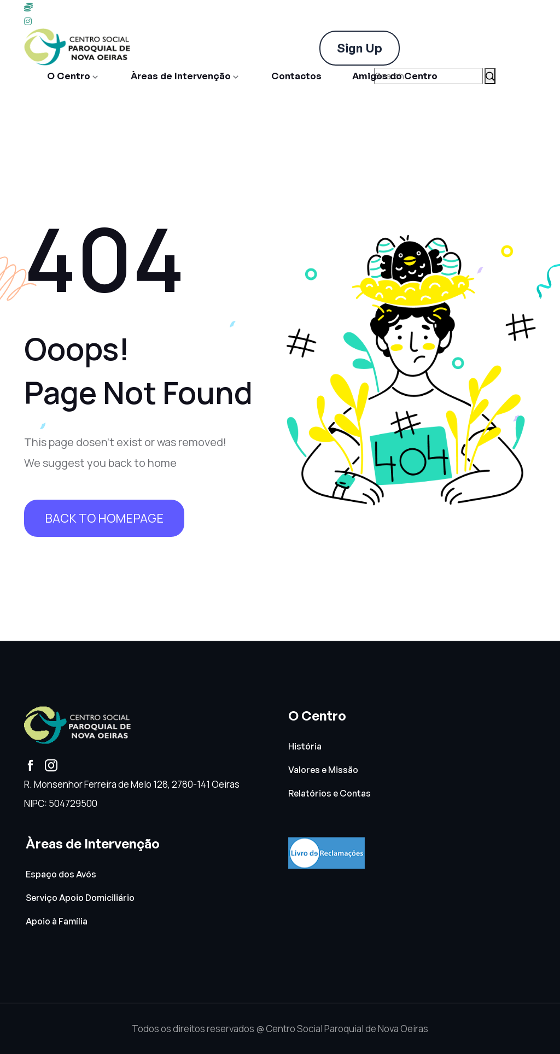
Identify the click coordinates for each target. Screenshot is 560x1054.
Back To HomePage (104, 518)
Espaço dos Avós (61, 874)
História (305, 746)
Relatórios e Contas (329, 794)
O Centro (68, 75)
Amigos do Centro (395, 75)
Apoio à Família (57, 922)
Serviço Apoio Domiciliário (80, 898)
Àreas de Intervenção (181, 75)
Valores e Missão (323, 770)
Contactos (296, 75)
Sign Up (359, 47)
